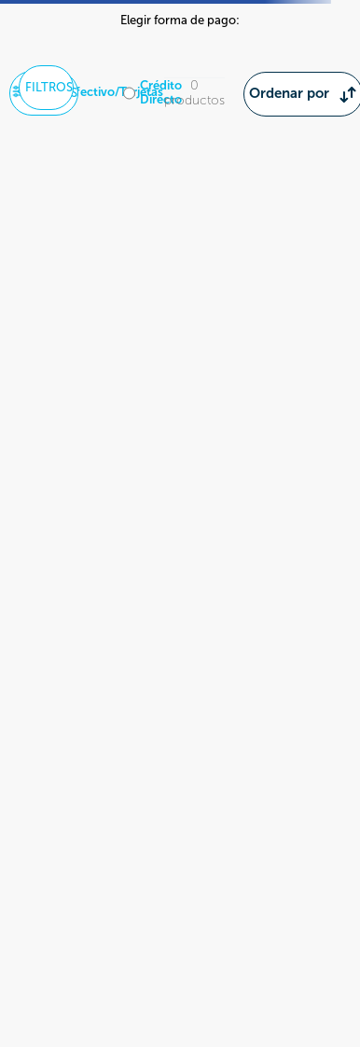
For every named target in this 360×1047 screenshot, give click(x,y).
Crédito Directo (161, 92)
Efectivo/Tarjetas (116, 92)
